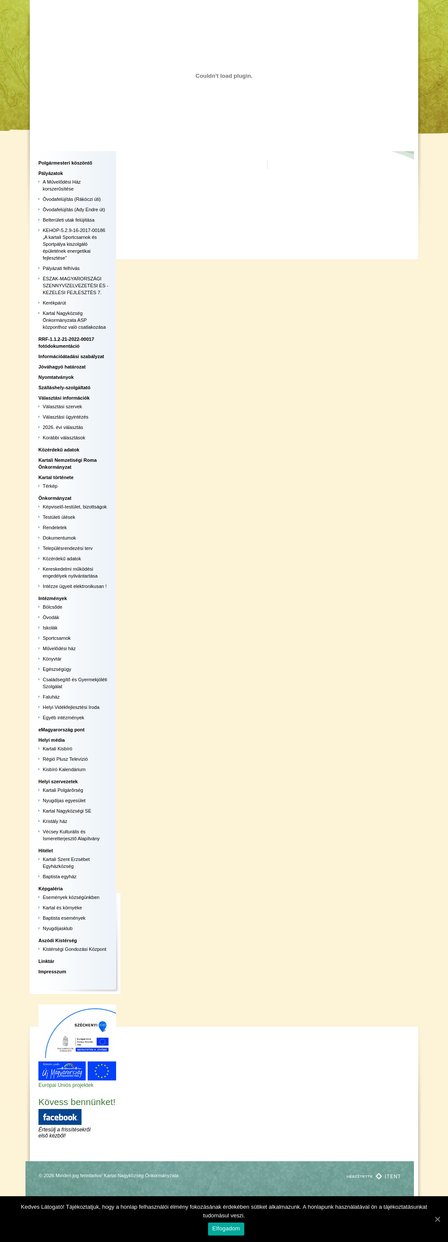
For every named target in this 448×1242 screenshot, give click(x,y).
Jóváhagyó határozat (61, 366)
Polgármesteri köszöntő (65, 162)
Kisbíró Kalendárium (64, 769)
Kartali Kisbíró (57, 748)
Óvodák (51, 617)
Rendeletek (55, 527)
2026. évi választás (63, 427)
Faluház (51, 696)
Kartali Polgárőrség (63, 790)
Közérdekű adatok (58, 449)
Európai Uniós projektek (65, 1085)
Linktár (46, 961)
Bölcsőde (52, 607)
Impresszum (52, 971)
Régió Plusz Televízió (65, 759)
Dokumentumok (59, 537)
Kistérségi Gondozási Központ (74, 949)
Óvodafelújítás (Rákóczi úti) (72, 199)
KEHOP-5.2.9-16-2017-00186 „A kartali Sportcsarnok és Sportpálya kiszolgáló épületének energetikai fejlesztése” (74, 244)
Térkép (50, 486)
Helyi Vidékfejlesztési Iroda (71, 707)
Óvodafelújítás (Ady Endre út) (74, 209)
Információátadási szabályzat (71, 356)
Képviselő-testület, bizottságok (75, 506)
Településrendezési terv (68, 548)
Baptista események (64, 918)
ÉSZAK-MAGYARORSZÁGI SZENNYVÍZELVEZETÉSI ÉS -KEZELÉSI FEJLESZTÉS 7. (75, 285)
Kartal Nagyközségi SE (67, 810)
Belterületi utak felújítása (69, 219)
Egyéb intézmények (63, 717)
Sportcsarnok (57, 638)
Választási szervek (62, 406)
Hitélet (45, 850)
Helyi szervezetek (58, 781)
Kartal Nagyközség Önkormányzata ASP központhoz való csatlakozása (74, 320)
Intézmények (52, 598)
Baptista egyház (59, 876)
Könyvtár (52, 658)
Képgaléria (50, 888)
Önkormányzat (54, 498)
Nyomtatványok (56, 377)
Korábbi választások (64, 437)
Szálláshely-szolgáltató (64, 387)
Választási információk (64, 397)
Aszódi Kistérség (57, 940)
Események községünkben (71, 897)
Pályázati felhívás (61, 268)
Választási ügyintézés (65, 416)
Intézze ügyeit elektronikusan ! (75, 586)
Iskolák (50, 627)
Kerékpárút (54, 302)
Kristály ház (55, 821)
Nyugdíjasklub (58, 928)
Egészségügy (57, 669)
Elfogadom (226, 1228)
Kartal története (55, 477)
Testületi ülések (59, 517)
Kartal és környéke (62, 907)
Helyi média (51, 740)
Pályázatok (50, 173)
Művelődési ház (59, 648)
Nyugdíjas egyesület (64, 800)
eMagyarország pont (61, 729)
